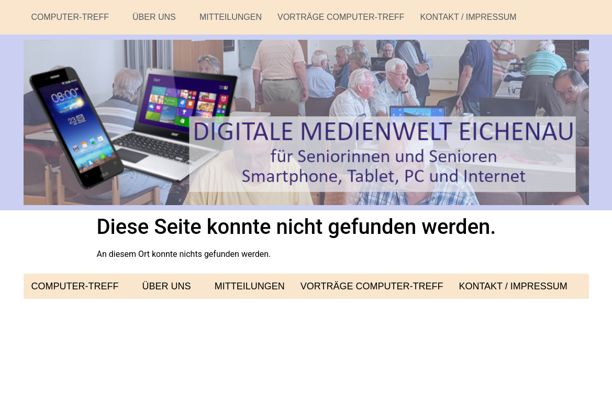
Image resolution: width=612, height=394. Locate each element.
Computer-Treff (74, 17)
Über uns (158, 17)
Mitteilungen (230, 17)
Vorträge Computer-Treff (340, 17)
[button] (74, 17)
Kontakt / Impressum (468, 17)
